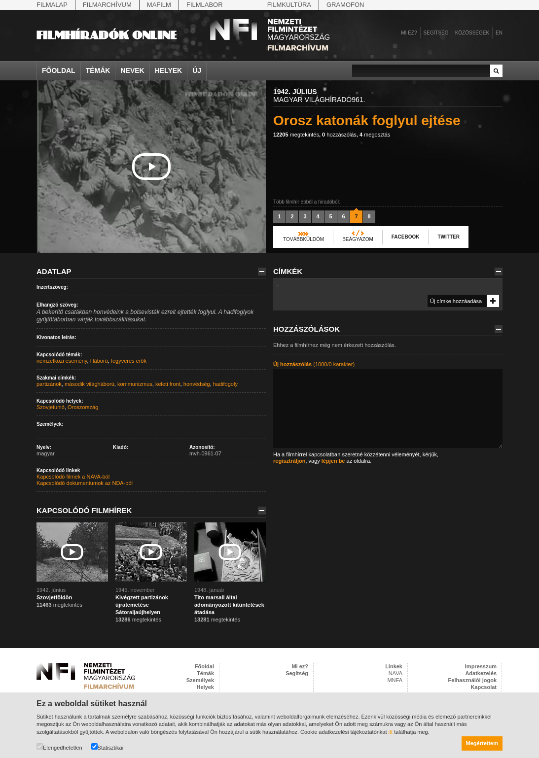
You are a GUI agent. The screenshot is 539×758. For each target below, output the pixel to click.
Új (196, 70)
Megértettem (482, 743)
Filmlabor (204, 4)
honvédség (196, 384)
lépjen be (333, 461)
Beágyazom (357, 239)
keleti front (167, 384)
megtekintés (296, 135)
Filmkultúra (289, 4)
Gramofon (345, 4)
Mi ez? (409, 32)
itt (391, 732)
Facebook (406, 237)
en (499, 32)
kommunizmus (134, 384)
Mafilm (159, 4)
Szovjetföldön (54, 597)
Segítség (436, 32)
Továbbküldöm (303, 239)
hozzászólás (339, 135)
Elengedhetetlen (59, 747)
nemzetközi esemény (61, 361)
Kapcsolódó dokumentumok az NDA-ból (84, 483)
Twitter (448, 237)
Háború (99, 361)
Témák (98, 70)
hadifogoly (225, 384)
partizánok (49, 384)
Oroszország (83, 407)
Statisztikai (107, 747)
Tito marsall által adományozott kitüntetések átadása (229, 604)
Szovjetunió (50, 407)
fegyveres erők (128, 361)
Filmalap (52, 4)
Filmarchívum (107, 4)
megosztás (374, 135)
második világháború (89, 384)
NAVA (395, 673)
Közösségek (472, 32)
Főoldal (58, 70)
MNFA (394, 680)
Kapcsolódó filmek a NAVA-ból (72, 477)
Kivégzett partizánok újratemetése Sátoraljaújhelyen (141, 604)
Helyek (168, 70)
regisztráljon (289, 461)
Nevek (132, 70)
